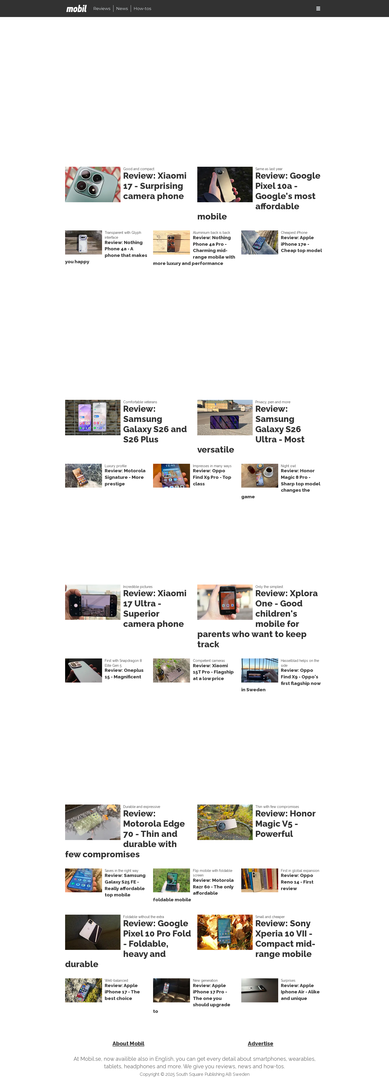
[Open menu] (318, 8)
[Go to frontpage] (76, 8)
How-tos (142, 8)
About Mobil (128, 1043)
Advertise (260, 1043)
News (122, 8)
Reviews (102, 8)
